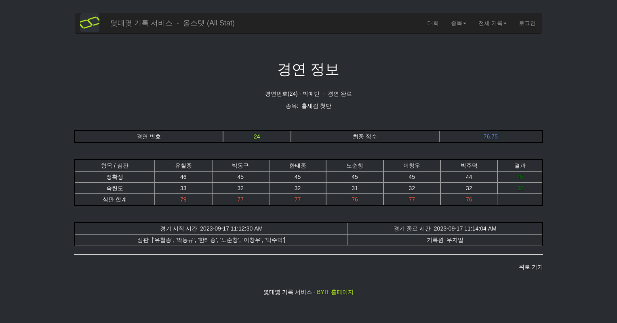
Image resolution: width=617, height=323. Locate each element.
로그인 (527, 23)
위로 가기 (531, 267)
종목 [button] (458, 23)
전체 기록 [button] (492, 23)
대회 (433, 23)
